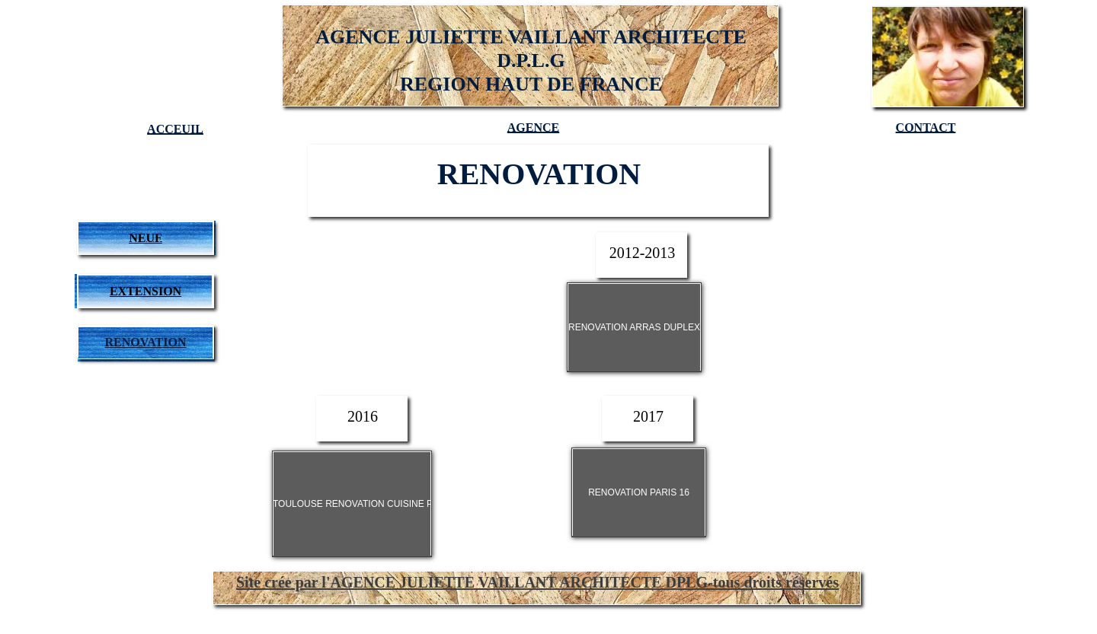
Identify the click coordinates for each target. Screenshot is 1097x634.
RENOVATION (146, 342)
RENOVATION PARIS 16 (638, 492)
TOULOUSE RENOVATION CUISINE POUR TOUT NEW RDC (399, 504)
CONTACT (926, 127)
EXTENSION (145, 291)
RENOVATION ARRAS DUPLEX (634, 327)
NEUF (145, 237)
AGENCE (533, 127)
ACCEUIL (175, 129)
